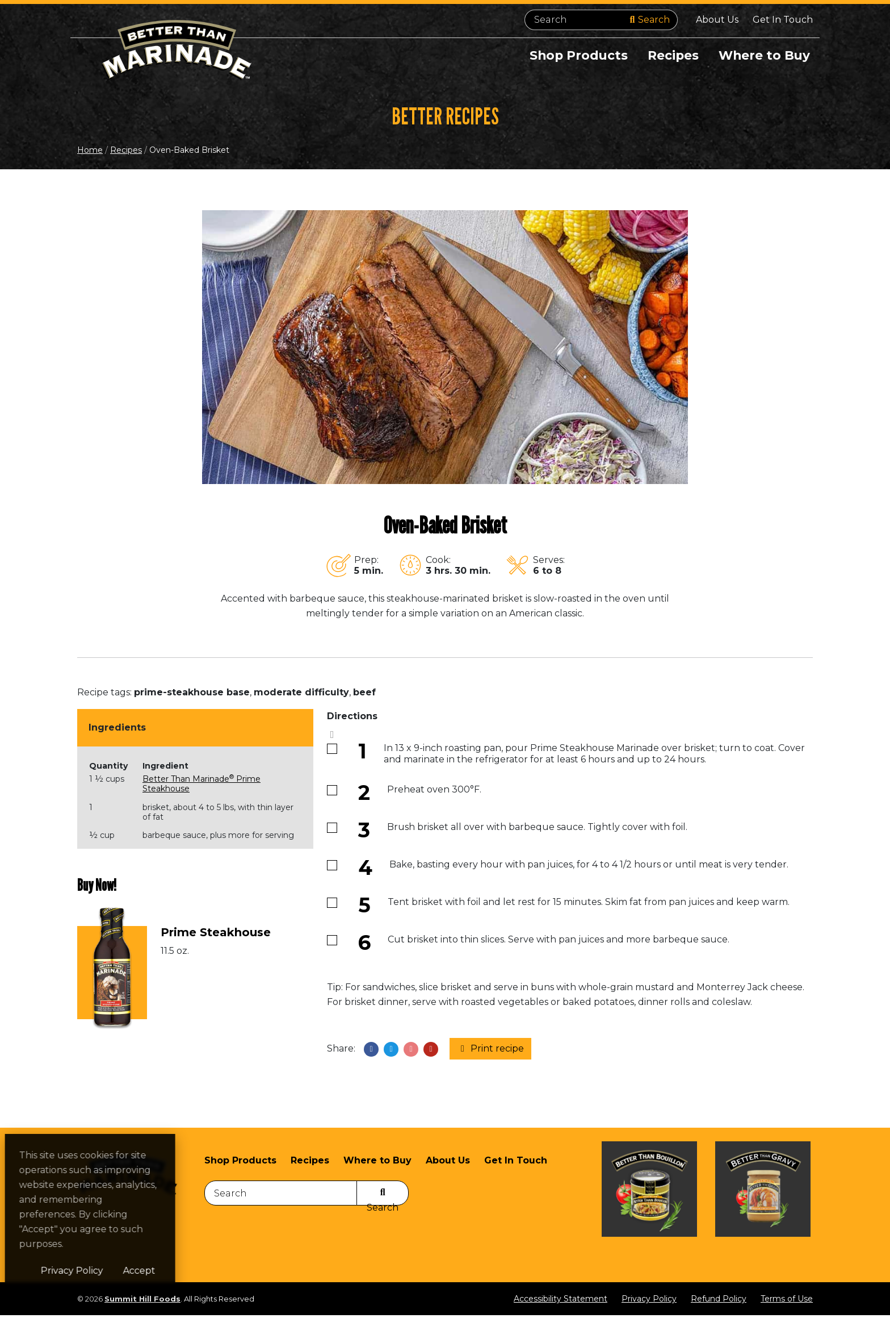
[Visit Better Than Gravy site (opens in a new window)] (763, 1207)
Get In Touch (783, 19)
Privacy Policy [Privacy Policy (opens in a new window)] (146, 1270)
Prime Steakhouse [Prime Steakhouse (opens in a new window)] (216, 935)
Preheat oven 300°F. (434, 792)
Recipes (671, 55)
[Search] (601, 20)
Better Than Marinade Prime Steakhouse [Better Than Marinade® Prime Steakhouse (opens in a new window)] (201, 786)
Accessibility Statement (560, 1301)
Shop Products (575, 55)
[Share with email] (430, 1051)
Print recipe (490, 1051)
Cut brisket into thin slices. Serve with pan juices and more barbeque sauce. (558, 942)
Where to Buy (763, 55)
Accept (214, 1270)
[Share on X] (391, 1051)
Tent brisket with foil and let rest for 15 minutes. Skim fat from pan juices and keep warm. (589, 904)
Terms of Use (787, 1301)
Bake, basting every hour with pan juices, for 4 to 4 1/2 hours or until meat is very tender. (588, 867)
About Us (717, 19)
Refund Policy (718, 1301)
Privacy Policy (649, 1301)
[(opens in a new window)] (112, 974)
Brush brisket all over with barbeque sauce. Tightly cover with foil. (537, 829)
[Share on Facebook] (371, 1051)
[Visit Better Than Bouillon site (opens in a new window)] (649, 1207)
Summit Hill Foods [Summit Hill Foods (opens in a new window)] (142, 1301)
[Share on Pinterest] (411, 1051)
